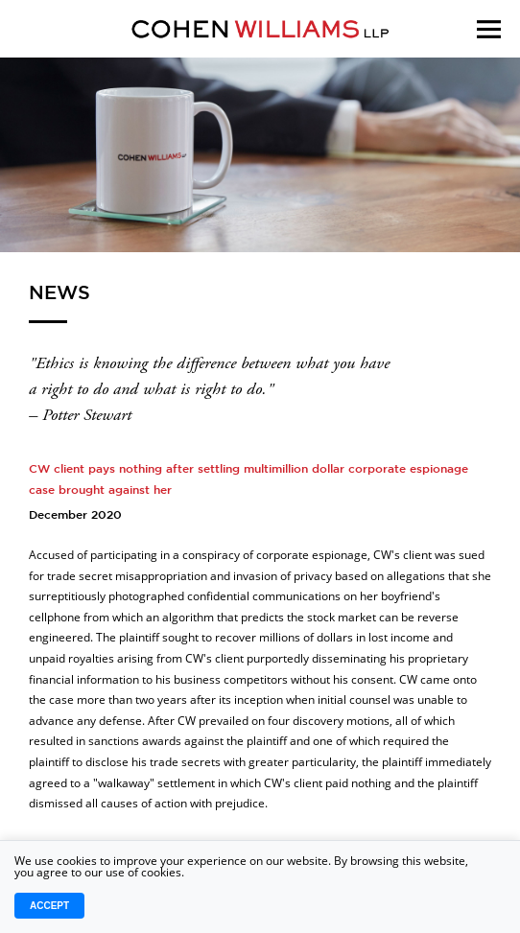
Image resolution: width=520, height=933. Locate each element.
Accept (49, 905)
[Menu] (489, 53)
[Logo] (260, 29)
